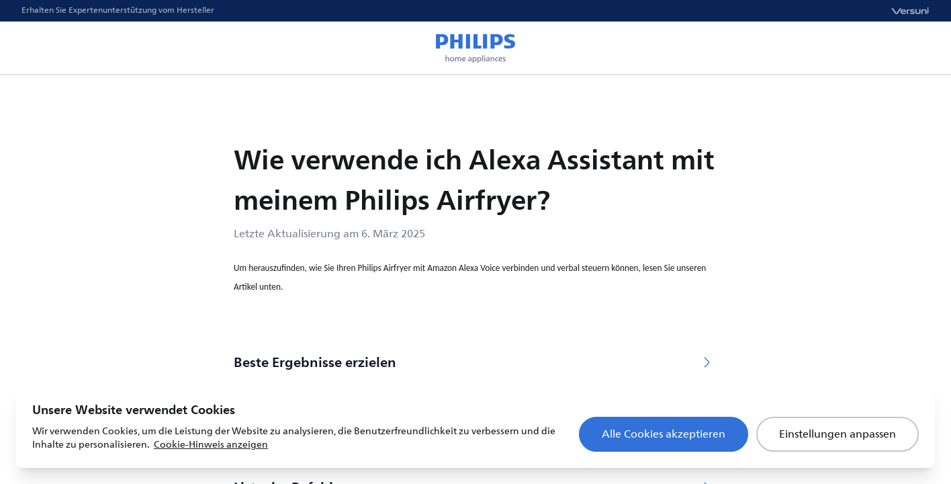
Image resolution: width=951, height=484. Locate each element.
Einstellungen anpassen (837, 434)
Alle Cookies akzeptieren (663, 434)
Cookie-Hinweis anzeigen (211, 444)
